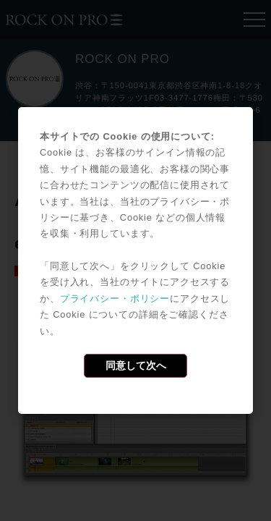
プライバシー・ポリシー (115, 298)
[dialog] (135, 260)
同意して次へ (136, 365)
